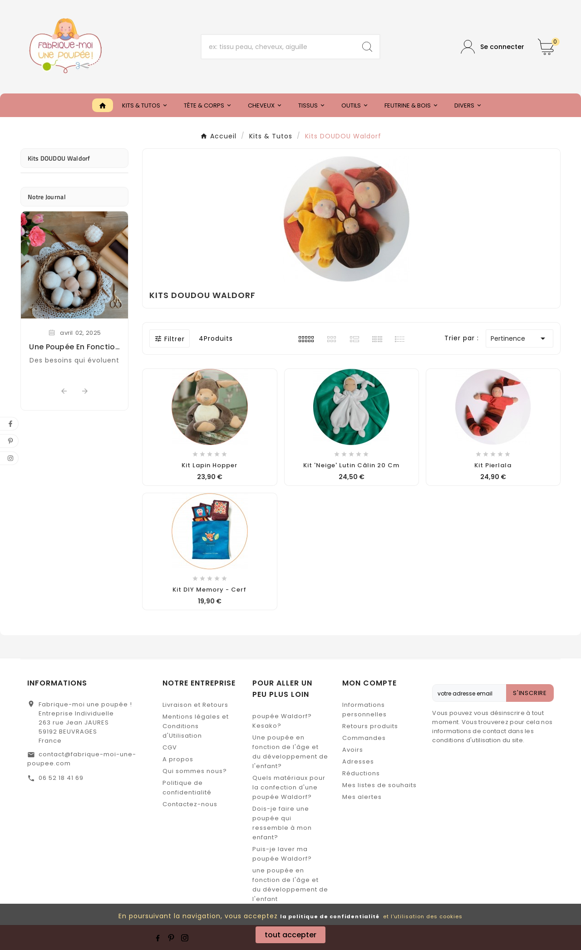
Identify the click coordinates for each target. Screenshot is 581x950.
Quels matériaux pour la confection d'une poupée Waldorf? (288, 787)
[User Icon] (492, 47)
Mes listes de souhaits (379, 785)
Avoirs (352, 749)
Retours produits (370, 726)
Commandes (364, 738)
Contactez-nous (189, 804)
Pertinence (519, 338)
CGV (169, 747)
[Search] (367, 47)
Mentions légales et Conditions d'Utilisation (195, 726)
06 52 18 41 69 (61, 778)
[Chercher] (278, 47)
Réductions (361, 773)
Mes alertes (362, 797)
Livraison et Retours (195, 704)
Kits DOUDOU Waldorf (59, 158)
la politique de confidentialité (329, 916)
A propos (177, 759)
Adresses (358, 761)
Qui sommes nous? (194, 771)
